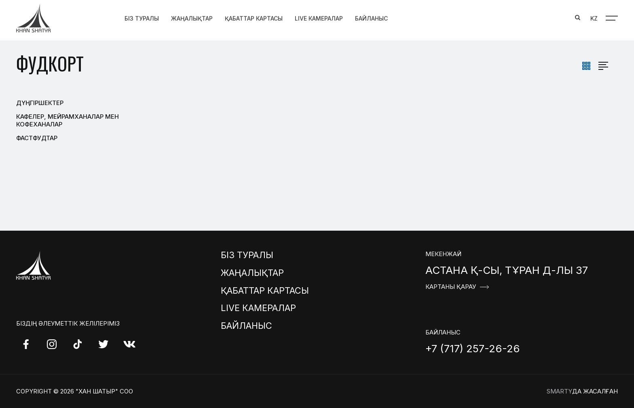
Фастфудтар (36, 138)
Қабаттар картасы (254, 17)
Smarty (559, 391)
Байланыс (371, 17)
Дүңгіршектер (39, 103)
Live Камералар (319, 17)
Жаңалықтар (192, 17)
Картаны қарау (450, 287)
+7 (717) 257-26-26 (472, 348)
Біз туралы (142, 17)
